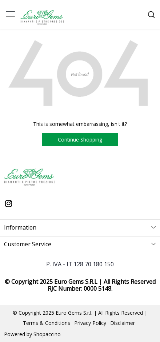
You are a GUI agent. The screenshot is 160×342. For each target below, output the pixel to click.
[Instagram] (8, 204)
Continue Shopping (80, 139)
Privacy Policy (90, 322)
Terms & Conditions (46, 322)
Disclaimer (122, 322)
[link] (151, 14)
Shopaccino (47, 334)
